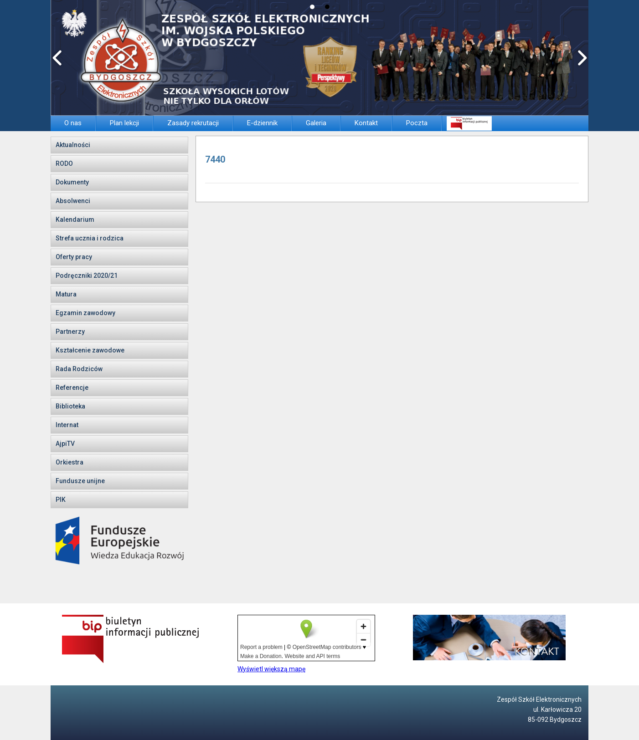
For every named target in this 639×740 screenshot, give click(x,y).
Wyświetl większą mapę (271, 669)
